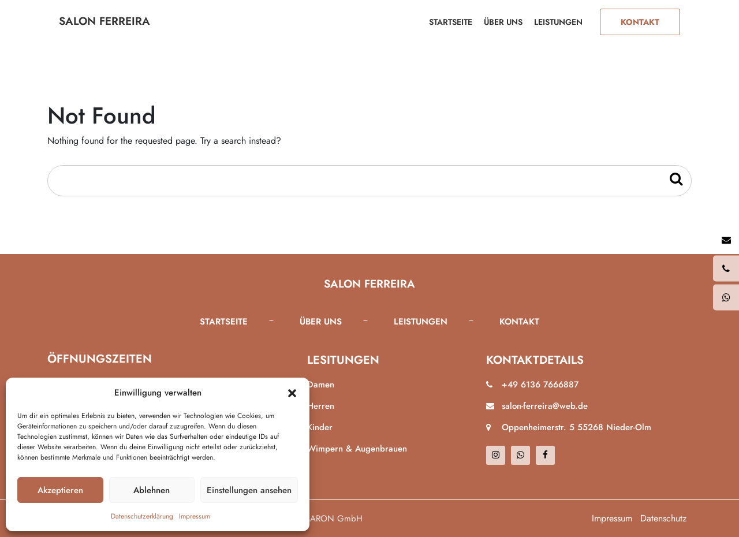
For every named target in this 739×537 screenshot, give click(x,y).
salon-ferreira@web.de (545, 406)
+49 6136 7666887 (540, 384)
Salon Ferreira (104, 21)
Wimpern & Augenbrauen (357, 448)
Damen (320, 384)
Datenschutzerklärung (142, 516)
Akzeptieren (60, 490)
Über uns (503, 22)
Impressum (194, 516)
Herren (320, 406)
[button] (292, 392)
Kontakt (640, 22)
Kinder (320, 427)
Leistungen (558, 22)
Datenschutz (663, 518)
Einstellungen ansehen (249, 490)
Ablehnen (151, 490)
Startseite (450, 22)
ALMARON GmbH (328, 518)
